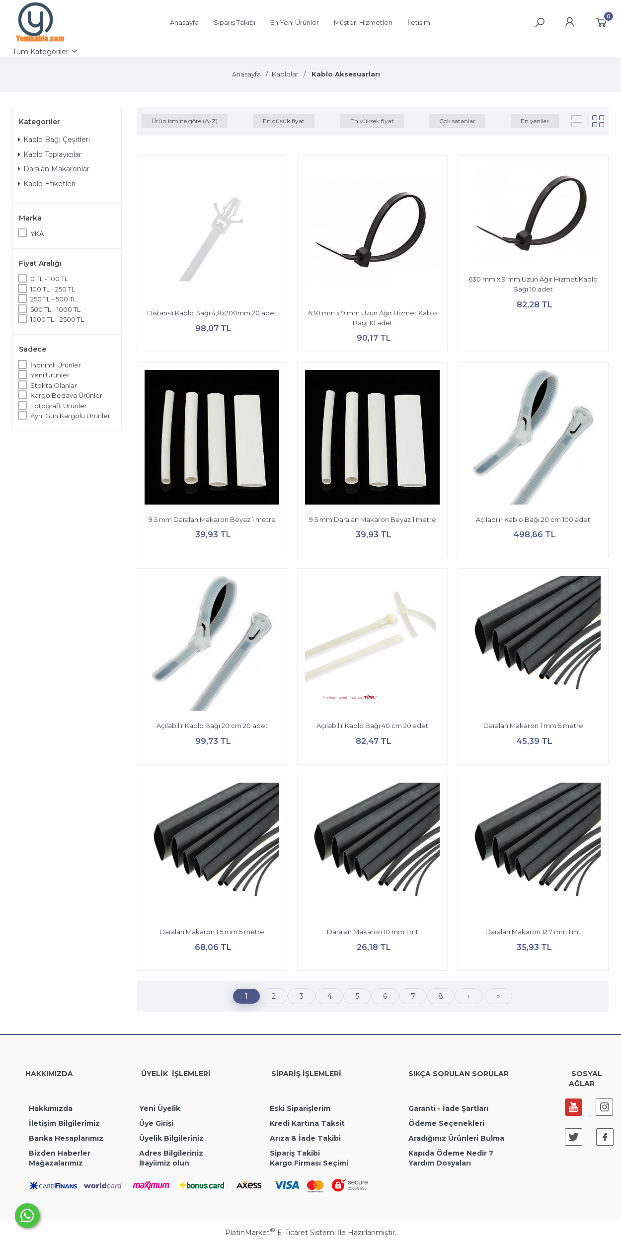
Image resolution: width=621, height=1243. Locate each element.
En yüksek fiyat (372, 121)
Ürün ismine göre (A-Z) (185, 121)
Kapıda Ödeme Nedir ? (450, 1153)
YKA (37, 233)
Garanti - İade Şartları (448, 1108)
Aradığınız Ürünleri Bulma (456, 1138)
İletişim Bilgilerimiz (63, 1123)
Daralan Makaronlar (53, 168)
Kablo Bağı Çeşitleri (54, 139)
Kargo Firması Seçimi (309, 1163)
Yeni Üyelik (159, 1108)
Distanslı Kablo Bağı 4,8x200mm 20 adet (212, 313)
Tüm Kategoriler (40, 51)
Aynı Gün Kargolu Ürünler (70, 416)
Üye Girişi (156, 1123)
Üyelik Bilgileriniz (171, 1138)
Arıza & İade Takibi (305, 1138)
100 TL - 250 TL (52, 289)
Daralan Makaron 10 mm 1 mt (372, 932)
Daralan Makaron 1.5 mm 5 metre (211, 932)
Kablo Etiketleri (47, 183)
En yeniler (535, 121)
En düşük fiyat (284, 121)
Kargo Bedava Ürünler (66, 395)
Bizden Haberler (59, 1153)
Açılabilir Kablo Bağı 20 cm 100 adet (533, 519)
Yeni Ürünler (50, 375)
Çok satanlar (457, 121)
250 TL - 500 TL (53, 299)
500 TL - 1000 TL (55, 309)
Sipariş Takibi (295, 1153)
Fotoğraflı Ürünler (58, 406)
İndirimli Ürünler (55, 365)
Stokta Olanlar (53, 385)
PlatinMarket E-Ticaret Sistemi (280, 1232)
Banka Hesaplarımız (66, 1138)
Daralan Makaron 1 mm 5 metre (533, 726)
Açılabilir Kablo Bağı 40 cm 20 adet (372, 726)
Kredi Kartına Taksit (307, 1123)
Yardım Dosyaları (439, 1163)
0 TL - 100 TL (49, 279)
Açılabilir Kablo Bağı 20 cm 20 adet (212, 726)
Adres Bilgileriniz (171, 1153)
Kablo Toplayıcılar (49, 154)
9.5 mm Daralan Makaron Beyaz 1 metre (212, 519)
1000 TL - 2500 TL (57, 319)
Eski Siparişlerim (300, 1108)
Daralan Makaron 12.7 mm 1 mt (533, 932)
